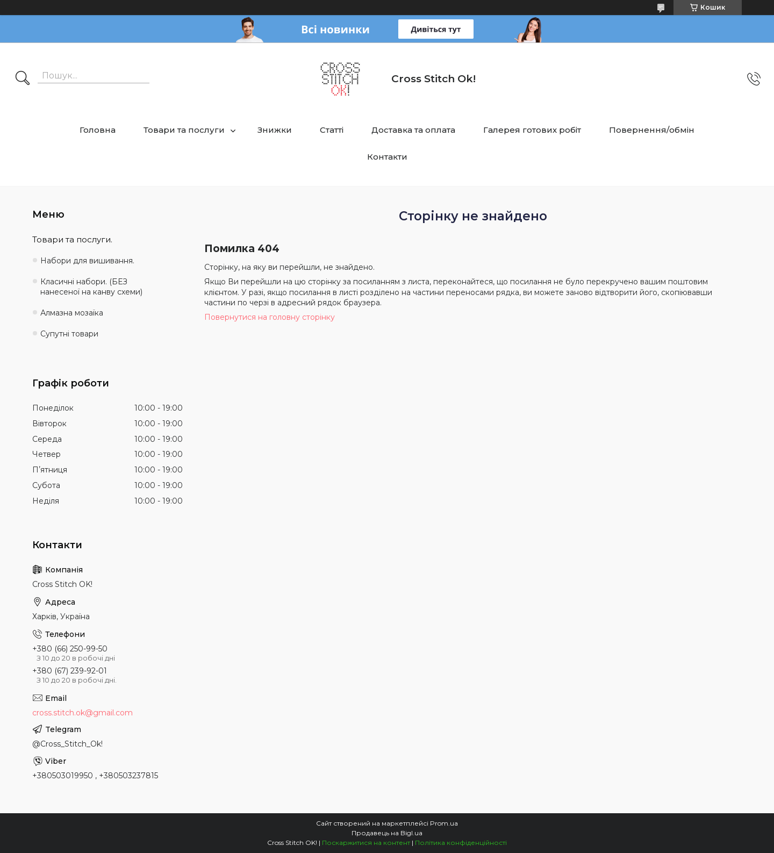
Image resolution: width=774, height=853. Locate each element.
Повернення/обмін (651, 130)
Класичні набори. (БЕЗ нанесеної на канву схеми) (91, 287)
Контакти (387, 157)
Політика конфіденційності (461, 842)
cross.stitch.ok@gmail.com (82, 713)
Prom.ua (444, 823)
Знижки (274, 130)
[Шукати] (22, 79)
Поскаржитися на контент (366, 842)
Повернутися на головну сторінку (269, 317)
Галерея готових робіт (532, 130)
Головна (98, 130)
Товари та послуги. (72, 239)
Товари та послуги (184, 130)
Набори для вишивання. (87, 261)
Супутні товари (69, 334)
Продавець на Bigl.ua (387, 833)
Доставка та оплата (413, 130)
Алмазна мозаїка (71, 313)
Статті (331, 130)
